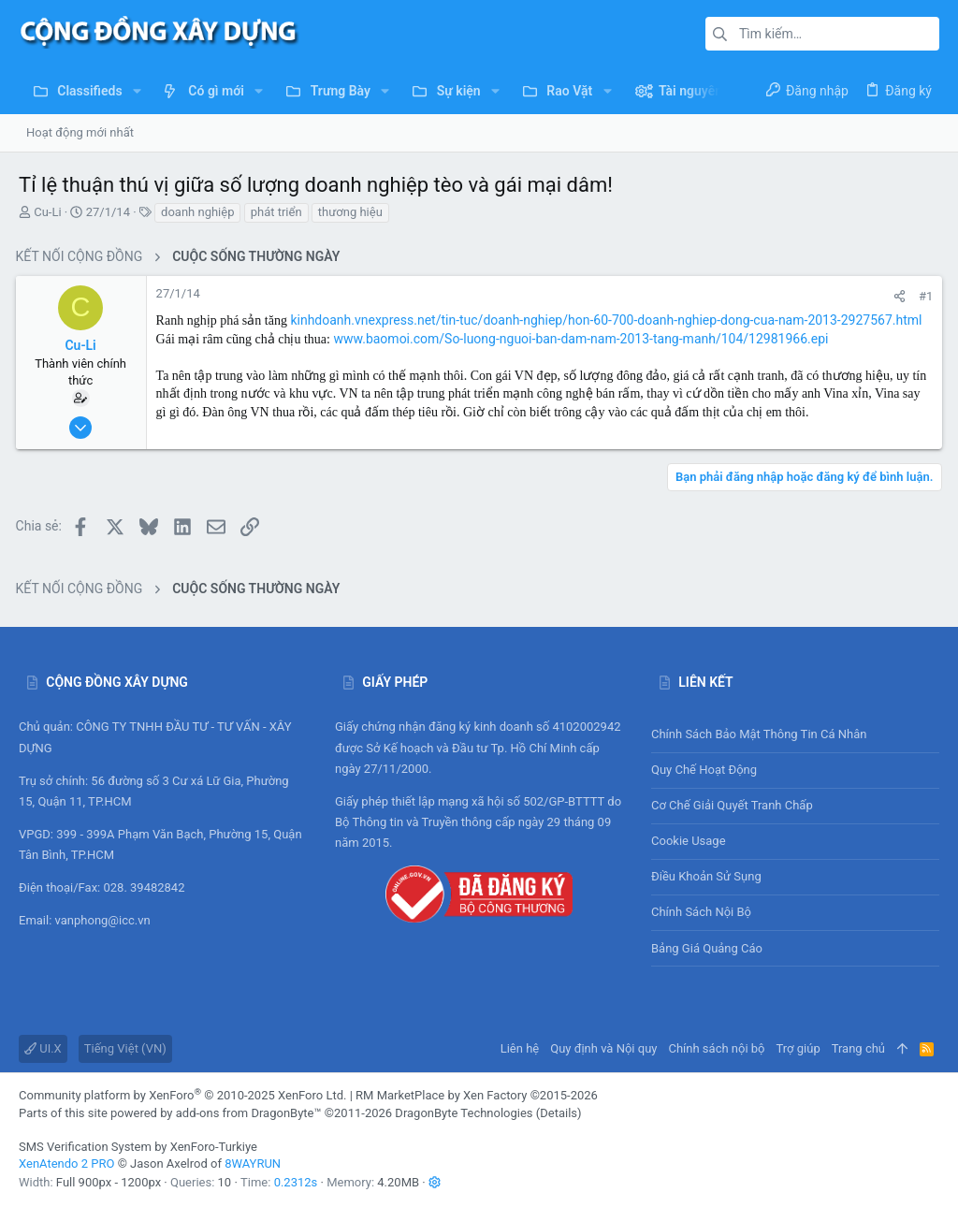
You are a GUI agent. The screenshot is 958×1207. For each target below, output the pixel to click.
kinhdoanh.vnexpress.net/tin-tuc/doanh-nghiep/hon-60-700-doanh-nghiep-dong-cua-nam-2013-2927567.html (609, 320)
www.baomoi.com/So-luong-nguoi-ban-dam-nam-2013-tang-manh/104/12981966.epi (584, 338)
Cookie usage (688, 841)
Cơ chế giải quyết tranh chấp (732, 805)
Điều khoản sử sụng (706, 876)
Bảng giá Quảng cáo (706, 948)
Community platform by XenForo (182, 1095)
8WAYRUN (253, 1163)
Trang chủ (858, 1048)
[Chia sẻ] (896, 296)
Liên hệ (520, 1048)
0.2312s (296, 1182)
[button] (137, 90)
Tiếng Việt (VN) (125, 1048)
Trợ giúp (798, 1048)
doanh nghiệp (197, 212)
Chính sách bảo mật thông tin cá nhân (795, 734)
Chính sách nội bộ (701, 912)
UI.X (43, 1048)
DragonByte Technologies (463, 1113)
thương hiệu (350, 212)
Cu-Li (47, 212)
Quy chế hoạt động (795, 770)
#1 (923, 296)
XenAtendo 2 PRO (66, 1163)
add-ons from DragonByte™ (249, 1113)
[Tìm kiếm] (822, 34)
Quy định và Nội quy (603, 1048)
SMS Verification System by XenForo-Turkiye (138, 1147)
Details (558, 1113)
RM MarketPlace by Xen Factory (477, 1095)
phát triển (276, 212)
